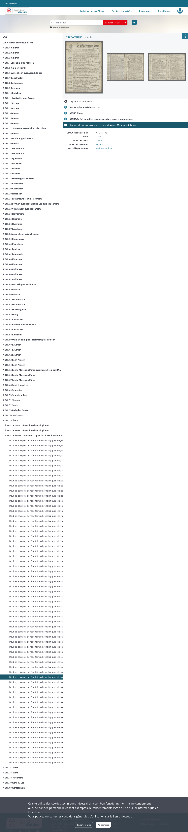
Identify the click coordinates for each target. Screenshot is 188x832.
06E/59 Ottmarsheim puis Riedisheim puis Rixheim (30, 339)
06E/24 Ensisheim (13, 163)
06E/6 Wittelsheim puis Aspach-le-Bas (23, 72)
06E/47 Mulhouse (13, 279)
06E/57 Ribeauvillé (14, 329)
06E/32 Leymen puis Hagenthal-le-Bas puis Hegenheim (32, 203)
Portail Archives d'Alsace (92, 10)
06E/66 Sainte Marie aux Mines (20, 375)
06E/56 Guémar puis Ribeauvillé (20, 324)
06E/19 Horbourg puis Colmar (19, 138)
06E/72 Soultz (11, 405)
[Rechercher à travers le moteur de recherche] (78, 22)
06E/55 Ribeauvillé (14, 319)
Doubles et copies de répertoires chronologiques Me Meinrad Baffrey (38, 657)
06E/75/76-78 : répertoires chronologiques (28, 425)
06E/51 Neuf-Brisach (15, 299)
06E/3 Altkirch (12, 57)
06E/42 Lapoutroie (14, 254)
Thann (99, 140)
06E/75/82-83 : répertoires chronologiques (28, 430)
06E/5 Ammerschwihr (15, 67)
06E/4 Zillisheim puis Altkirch (19, 62)
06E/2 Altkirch (12, 52)
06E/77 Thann (11, 772)
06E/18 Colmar (12, 133)
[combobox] (115, 22)
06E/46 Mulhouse (13, 274)
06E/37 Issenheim (13, 229)
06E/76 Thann (11, 767)
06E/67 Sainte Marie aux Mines (20, 380)
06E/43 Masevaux (13, 259)
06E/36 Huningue (13, 224)
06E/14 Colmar (12, 113)
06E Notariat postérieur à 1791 (18, 42)
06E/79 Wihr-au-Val (14, 782)
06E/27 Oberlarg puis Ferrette (19, 178)
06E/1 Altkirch (12, 47)
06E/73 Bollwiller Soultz (16, 410)
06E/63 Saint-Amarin (15, 359)
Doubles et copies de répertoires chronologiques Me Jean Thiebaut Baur (38, 440)
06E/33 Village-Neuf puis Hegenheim (23, 208)
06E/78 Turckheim (14, 777)
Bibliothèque (164, 10)
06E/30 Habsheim (13, 193)
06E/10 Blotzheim (13, 93)
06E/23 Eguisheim (13, 158)
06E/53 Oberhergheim (16, 309)
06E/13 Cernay (12, 108)
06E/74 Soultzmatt (14, 415)
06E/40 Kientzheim (14, 244)
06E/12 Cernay (12, 103)
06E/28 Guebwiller (14, 183)
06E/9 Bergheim (13, 88)
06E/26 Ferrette (12, 173)
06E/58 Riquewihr (13, 334)
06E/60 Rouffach (13, 344)
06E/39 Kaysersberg (14, 239)
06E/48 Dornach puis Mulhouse (20, 284)
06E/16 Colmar (12, 123)
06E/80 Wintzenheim (15, 787)
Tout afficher (74, 37)
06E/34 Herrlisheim (14, 213)
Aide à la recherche (61, 27)
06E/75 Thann (11, 420)
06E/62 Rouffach (13, 354)
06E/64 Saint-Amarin (15, 364)
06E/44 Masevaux (13, 264)
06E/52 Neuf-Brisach (15, 304)
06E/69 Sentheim (13, 390)
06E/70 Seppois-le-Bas (16, 395)
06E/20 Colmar (12, 143)
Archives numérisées (122, 10)
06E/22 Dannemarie (14, 153)
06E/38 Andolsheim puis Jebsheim (22, 234)
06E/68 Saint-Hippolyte (16, 385)
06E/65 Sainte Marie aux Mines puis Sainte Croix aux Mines (33, 370)
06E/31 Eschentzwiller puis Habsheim (23, 198)
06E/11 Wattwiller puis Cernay (20, 98)
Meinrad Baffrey (104, 148)
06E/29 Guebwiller (14, 188)
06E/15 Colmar (12, 118)
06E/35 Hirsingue (13, 218)
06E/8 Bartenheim (14, 83)
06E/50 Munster (13, 294)
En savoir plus (84, 825)
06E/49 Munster (13, 289)
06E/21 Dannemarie (14, 148)
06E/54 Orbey (11, 314)
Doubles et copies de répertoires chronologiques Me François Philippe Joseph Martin (38, 500)
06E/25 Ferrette (12, 168)
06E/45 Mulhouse (13, 269)
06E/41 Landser (12, 249)
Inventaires (144, 10)
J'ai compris (103, 825)
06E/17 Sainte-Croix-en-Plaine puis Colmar (26, 128)
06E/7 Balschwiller (14, 78)
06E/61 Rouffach (13, 349)
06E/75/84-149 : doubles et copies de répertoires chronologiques (36, 435)
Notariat (100, 144)
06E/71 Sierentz (12, 400)
